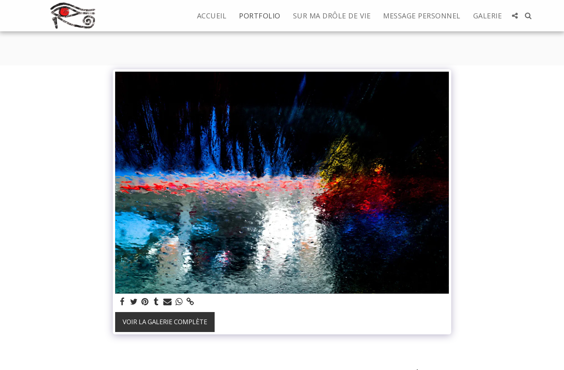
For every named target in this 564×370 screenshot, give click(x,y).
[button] (514, 15)
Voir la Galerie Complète (165, 321)
